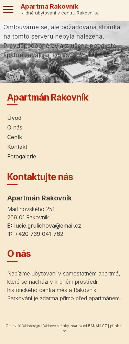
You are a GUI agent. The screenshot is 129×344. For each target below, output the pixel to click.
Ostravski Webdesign (23, 326)
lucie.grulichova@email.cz (47, 225)
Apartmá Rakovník (49, 6)
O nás (14, 127)
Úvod (14, 117)
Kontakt (17, 146)
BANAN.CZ (97, 326)
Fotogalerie (21, 156)
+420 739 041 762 (38, 233)
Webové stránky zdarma (62, 326)
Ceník (14, 137)
